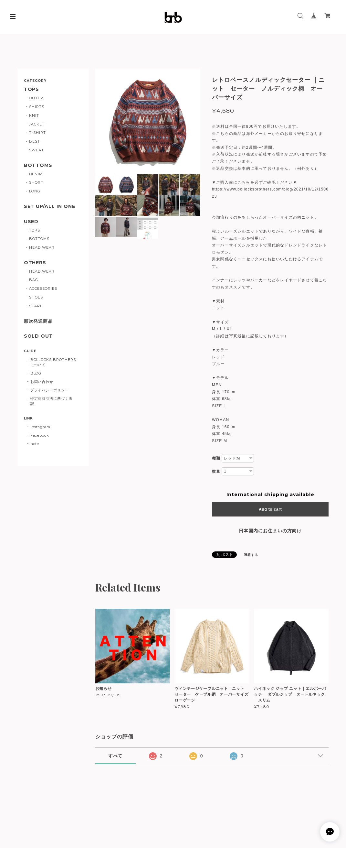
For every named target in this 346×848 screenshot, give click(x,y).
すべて (115, 755)
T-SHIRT (37, 132)
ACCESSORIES (43, 288)
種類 (216, 458)
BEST (34, 141)
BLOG (36, 373)
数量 (216, 471)
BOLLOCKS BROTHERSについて (53, 362)
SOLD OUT (38, 336)
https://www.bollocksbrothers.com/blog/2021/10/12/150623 (270, 193)
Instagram (40, 427)
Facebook (39, 435)
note (34, 443)
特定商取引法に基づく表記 (51, 401)
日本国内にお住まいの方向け (270, 530)
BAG (33, 279)
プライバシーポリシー (49, 390)
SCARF (36, 306)
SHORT (36, 182)
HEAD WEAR (42, 247)
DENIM (36, 174)
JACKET (37, 124)
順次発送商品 (38, 321)
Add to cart (270, 509)
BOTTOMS (38, 165)
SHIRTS (36, 106)
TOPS (31, 89)
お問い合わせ (42, 381)
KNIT (34, 115)
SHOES (36, 297)
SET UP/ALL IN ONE (49, 206)
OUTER (36, 98)
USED (31, 221)
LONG (34, 191)
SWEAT (36, 150)
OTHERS (35, 263)
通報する (251, 555)
